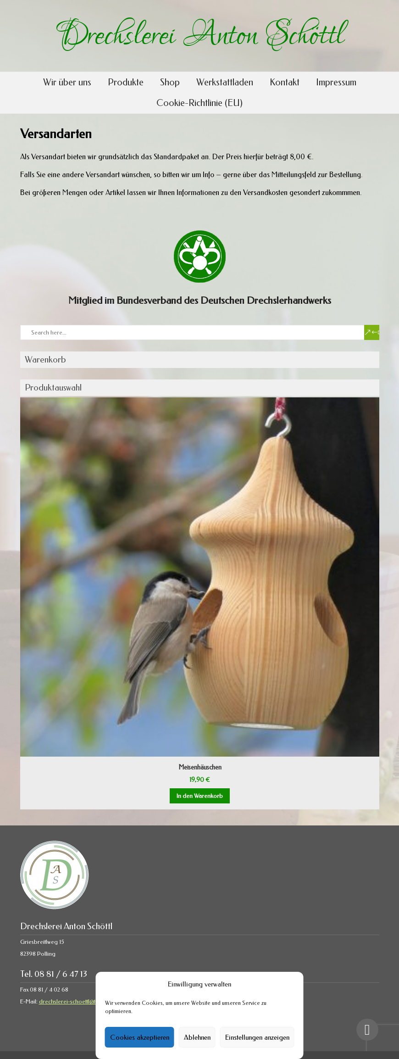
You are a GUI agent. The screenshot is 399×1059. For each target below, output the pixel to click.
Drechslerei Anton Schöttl (199, 36)
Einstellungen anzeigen (257, 1037)
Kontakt (284, 82)
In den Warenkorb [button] (200, 795)
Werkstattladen (224, 82)
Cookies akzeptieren (139, 1037)
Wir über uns (67, 82)
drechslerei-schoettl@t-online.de (80, 1001)
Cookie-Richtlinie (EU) (199, 103)
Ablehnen (197, 1037)
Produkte (126, 82)
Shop (170, 82)
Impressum (336, 82)
